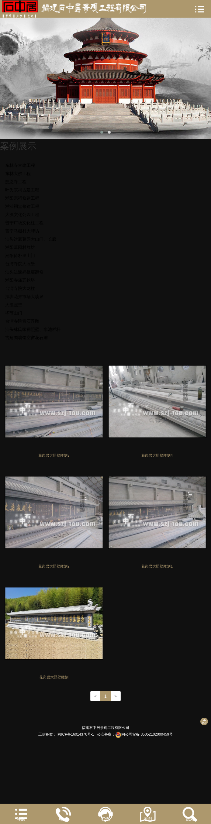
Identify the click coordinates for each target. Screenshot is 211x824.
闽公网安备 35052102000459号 (144, 734)
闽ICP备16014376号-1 (75, 734)
